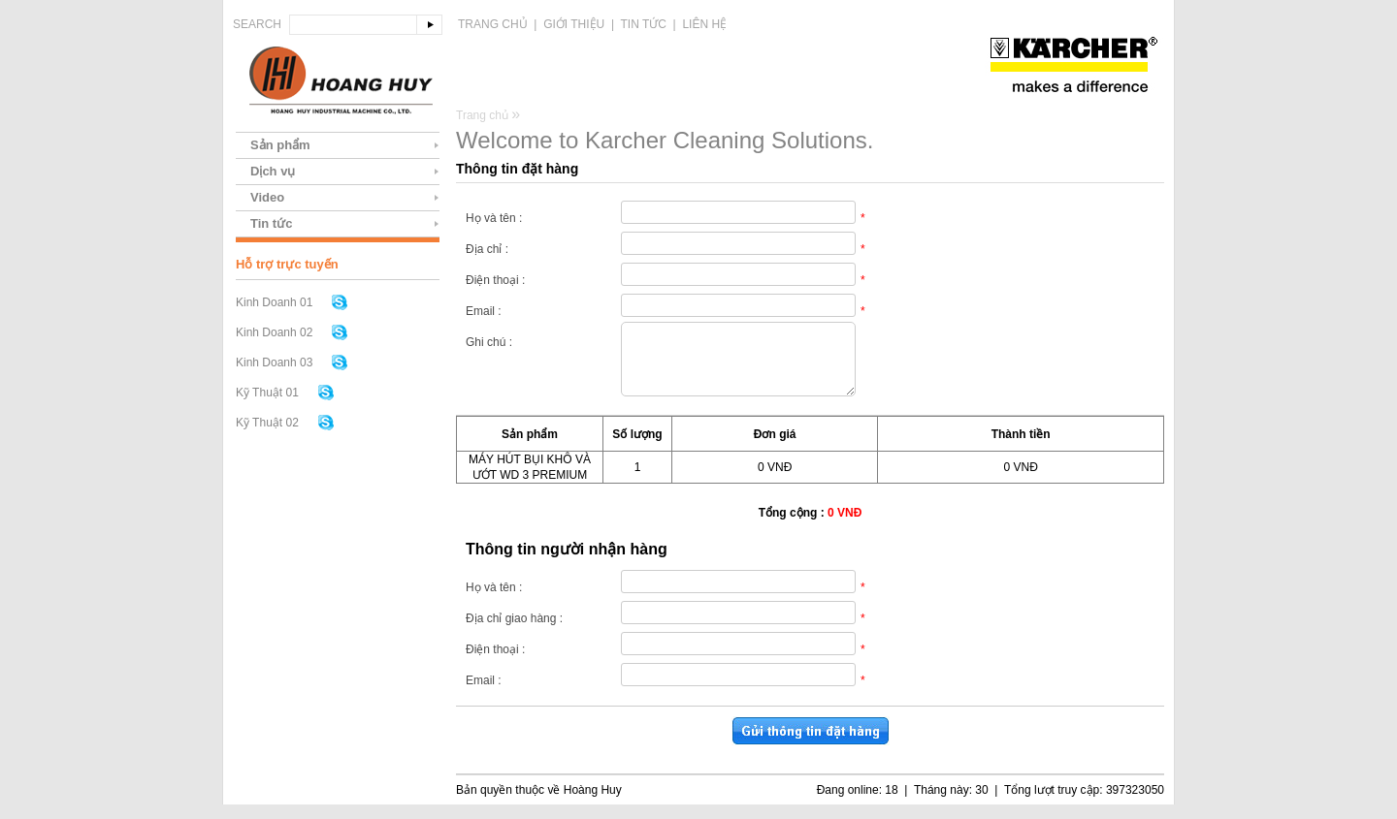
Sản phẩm (280, 145)
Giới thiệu (573, 24)
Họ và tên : (494, 218)
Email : (484, 311)
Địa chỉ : (487, 249)
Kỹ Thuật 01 (267, 392)
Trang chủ (493, 24)
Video (267, 197)
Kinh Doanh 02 (274, 332)
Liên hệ (704, 24)
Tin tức (643, 24)
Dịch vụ (272, 171)
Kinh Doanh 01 (274, 302)
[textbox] (353, 25)
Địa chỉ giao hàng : (514, 633)
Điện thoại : (495, 280)
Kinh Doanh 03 (274, 362)
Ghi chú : (489, 342)
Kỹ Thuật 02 (267, 422)
